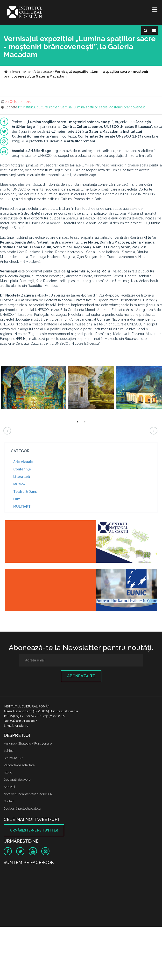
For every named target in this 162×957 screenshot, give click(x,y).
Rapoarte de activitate (19, 765)
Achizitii (9, 787)
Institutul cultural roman (41, 107)
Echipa (9, 750)
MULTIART (22, 506)
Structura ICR (13, 758)
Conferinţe (22, 469)
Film (16, 499)
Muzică (19, 484)
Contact (9, 801)
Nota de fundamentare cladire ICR (28, 794)
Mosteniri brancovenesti (127, 107)
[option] (33, 388)
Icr (20, 107)
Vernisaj (66, 107)
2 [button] (84, 421)
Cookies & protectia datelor (23, 808)
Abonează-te (81, 676)
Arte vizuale (23, 462)
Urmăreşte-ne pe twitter (34, 830)
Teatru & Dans (25, 492)
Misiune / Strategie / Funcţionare (28, 743)
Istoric (8, 772)
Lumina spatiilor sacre (90, 107)
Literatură (21, 477)
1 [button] (77, 421)
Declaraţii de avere (17, 779)
